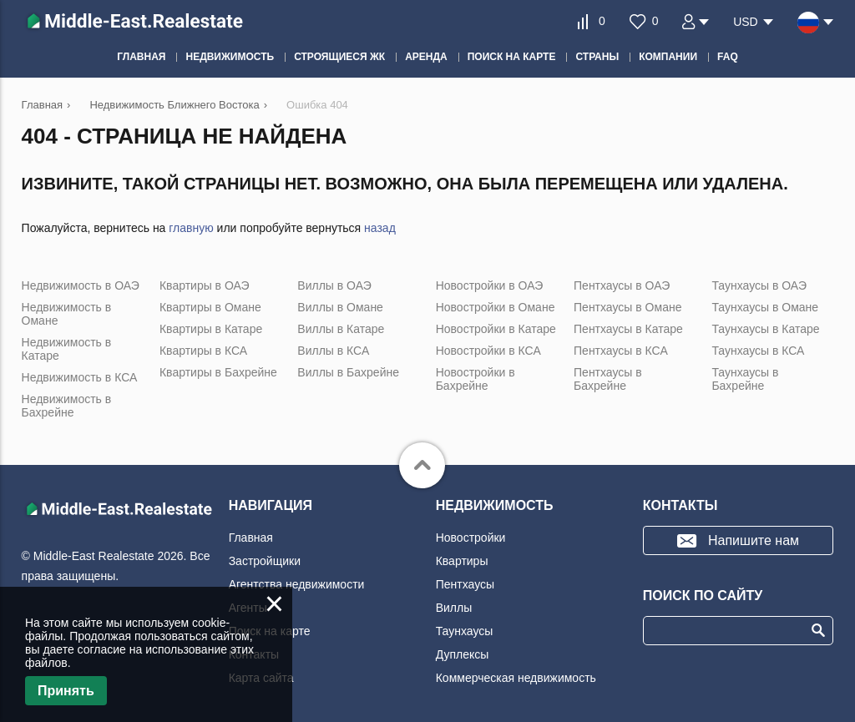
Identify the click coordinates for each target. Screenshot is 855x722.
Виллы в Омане (340, 307)
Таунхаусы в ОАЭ (759, 285)
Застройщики (265, 561)
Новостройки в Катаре (496, 329)
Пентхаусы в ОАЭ (622, 285)
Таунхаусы (464, 631)
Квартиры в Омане (210, 307)
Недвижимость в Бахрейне (67, 405)
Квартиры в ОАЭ (204, 285)
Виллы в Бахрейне (348, 372)
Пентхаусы (465, 584)
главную (191, 228)
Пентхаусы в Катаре (628, 329)
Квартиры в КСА (203, 350)
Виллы (454, 607)
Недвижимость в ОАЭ (80, 285)
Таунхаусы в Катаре (765, 329)
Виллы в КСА (333, 350)
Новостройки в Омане (495, 307)
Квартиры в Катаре (210, 329)
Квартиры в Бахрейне (218, 372)
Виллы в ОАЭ (334, 285)
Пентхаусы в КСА (621, 350)
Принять (66, 691)
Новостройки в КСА (488, 350)
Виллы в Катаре (340, 329)
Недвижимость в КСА (80, 377)
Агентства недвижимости (297, 584)
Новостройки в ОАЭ (490, 285)
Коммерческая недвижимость (516, 677)
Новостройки (471, 537)
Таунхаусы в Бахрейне (744, 379)
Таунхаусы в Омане (764, 307)
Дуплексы (462, 654)
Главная (251, 537)
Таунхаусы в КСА (757, 350)
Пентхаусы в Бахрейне (608, 379)
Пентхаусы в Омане (627, 307)
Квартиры (462, 561)
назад (380, 228)
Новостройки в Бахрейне (475, 379)
